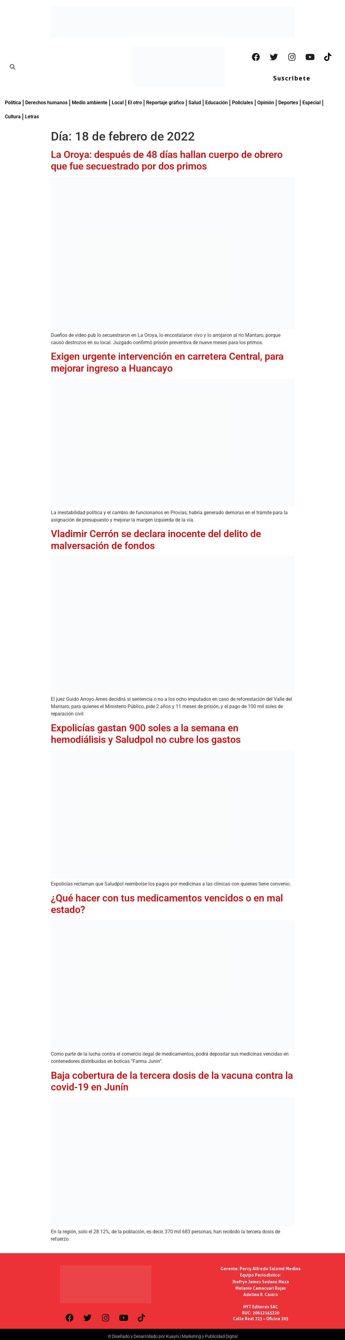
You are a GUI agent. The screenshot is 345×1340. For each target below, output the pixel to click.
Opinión (265, 102)
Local (118, 102)
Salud (194, 102)
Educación (216, 102)
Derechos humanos (46, 102)
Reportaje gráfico (165, 102)
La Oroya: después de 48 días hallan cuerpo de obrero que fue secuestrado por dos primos (167, 160)
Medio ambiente (89, 102)
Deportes (288, 102)
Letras (32, 116)
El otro (135, 102)
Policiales (242, 102)
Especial (311, 102)
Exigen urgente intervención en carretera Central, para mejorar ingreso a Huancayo (167, 362)
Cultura (13, 116)
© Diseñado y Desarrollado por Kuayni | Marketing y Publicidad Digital (173, 1336)
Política (13, 102)
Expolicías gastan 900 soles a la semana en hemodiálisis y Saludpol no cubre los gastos (146, 733)
